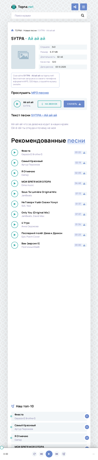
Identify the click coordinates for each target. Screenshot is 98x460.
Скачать (72, 103)
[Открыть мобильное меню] (83, 6)
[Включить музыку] (49, 454)
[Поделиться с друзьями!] (74, 6)
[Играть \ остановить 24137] (17, 104)
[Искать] (82, 15)
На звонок (51, 103)
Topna (26, 7)
